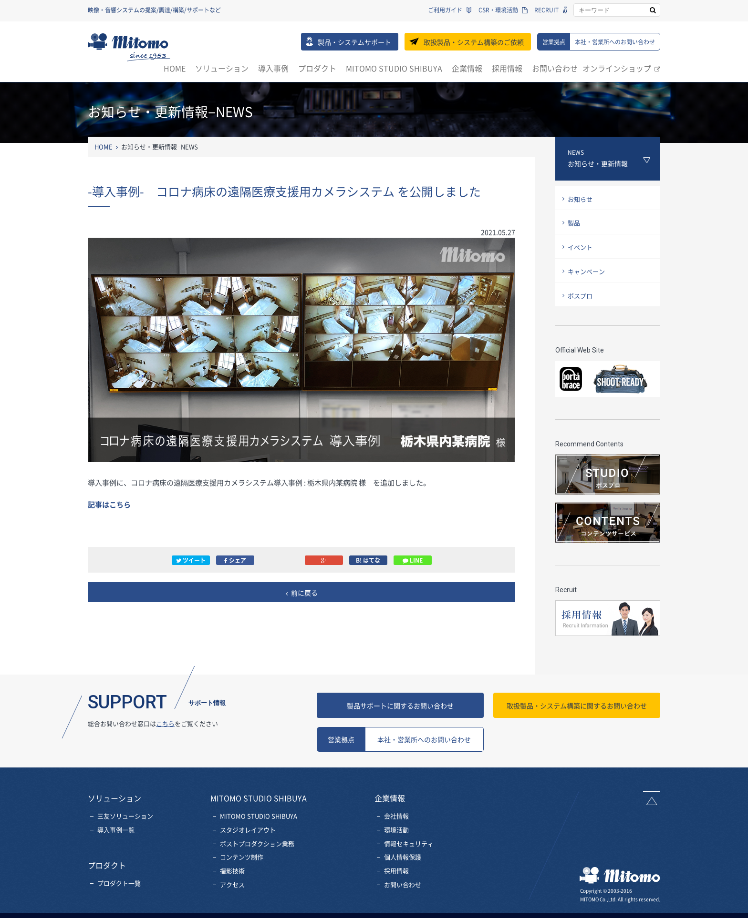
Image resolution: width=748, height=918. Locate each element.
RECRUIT (546, 10)
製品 (574, 222)
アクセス (232, 888)
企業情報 (467, 68)
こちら (165, 727)
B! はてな (368, 560)
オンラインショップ (616, 68)
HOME (175, 68)
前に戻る (304, 592)
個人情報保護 (402, 861)
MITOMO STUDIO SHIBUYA (394, 68)
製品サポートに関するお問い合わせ (400, 710)
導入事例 (273, 68)
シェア (235, 560)
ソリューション (222, 68)
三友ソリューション (125, 820)
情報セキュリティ (409, 847)
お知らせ (580, 198)
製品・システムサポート (354, 42)
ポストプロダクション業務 (257, 847)
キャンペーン (586, 271)
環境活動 (396, 833)
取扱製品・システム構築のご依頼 (474, 42)
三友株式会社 (129, 47)
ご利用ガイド (445, 10)
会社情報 (396, 820)
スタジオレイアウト (248, 833)
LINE (413, 560)
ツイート (191, 560)
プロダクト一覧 (119, 887)
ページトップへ (651, 802)
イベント (580, 247)
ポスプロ (580, 295)
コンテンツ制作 (241, 861)
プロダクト (317, 68)
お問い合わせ (555, 68)
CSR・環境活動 (498, 10)
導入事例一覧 (116, 833)
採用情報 (507, 68)
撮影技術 (232, 874)
